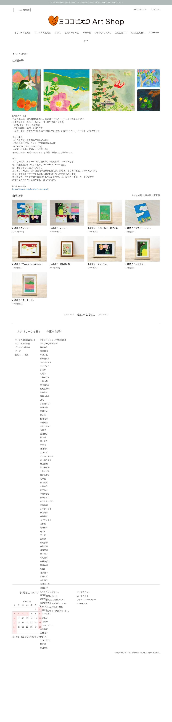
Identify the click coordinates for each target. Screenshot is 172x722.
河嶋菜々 (54, 392)
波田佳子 (54, 407)
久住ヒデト (55, 471)
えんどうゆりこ (57, 591)
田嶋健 (54, 539)
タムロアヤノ (56, 362)
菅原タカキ (55, 603)
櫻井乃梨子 (55, 475)
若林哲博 (54, 599)
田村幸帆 (54, 411)
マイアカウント (139, 9)
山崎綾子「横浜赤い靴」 (61, 264)
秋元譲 (54, 644)
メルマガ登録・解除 (59, 679)
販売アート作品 (72, 32)
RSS (89, 675)
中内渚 (54, 445)
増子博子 (54, 554)
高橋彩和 (54, 351)
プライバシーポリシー (96, 672)
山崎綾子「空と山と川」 (23, 300)
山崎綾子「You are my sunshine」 (27, 264)
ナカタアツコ (56, 640)
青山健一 (54, 622)
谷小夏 (54, 479)
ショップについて (103, 32)
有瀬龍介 (54, 573)
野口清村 (54, 449)
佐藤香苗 (54, 516)
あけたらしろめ (57, 501)
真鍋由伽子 (55, 396)
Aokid (53, 569)
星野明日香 (55, 359)
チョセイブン (56, 404)
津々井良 (54, 441)
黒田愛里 (54, 648)
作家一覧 (87, 32)
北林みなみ (55, 377)
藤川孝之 (54, 610)
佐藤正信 (54, 606)
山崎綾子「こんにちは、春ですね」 (103, 228)
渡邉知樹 (54, 565)
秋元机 (54, 415)
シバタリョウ (56, 509)
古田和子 (54, 434)
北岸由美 (54, 381)
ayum (53, 531)
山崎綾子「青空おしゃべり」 (138, 228)
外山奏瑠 (54, 464)
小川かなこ (55, 494)
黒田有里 (54, 528)
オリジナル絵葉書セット (25, 340)
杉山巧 (54, 437)
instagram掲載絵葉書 (60, 344)
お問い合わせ (56, 668)
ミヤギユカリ (56, 614)
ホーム (15, 54)
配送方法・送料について (61, 675)
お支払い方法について (60, 672)
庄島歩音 (54, 543)
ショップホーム (57, 664)
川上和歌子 (55, 467)
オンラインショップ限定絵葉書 (64, 340)
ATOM (95, 675)
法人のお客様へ (138, 32)
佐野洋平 (54, 546)
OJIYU (53, 370)
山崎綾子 (24, 54)
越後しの (54, 588)
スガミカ (54, 452)
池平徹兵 (54, 490)
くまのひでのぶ (57, 456)
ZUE (53, 400)
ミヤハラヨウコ (57, 625)
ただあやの (55, 389)
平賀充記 (54, 422)
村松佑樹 (54, 505)
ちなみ (54, 374)
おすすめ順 (137, 195)
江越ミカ (54, 576)
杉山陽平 (54, 513)
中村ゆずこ (55, 561)
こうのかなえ (56, 460)
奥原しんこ (55, 497)
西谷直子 (54, 618)
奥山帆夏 (54, 482)
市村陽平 (54, 633)
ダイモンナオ (56, 520)
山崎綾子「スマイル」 (97, 264)
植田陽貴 (54, 419)
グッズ (58, 32)
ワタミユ (54, 355)
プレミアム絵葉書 (42, 32)
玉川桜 (54, 430)
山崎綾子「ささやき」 (135, 264)
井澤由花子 (55, 385)
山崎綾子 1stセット (58, 228)
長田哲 (54, 595)
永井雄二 (54, 580)
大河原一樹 (55, 584)
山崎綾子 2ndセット (21, 228)
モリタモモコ (56, 426)
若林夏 (54, 524)
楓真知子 (54, 347)
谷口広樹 (54, 550)
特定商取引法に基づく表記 (62, 683)
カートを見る (92, 668)
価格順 (148, 195)
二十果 (54, 535)
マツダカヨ (55, 366)
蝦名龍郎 (54, 558)
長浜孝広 (54, 629)
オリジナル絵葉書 (22, 32)
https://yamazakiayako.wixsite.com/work (30, 189)
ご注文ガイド (121, 32)
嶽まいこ (54, 637)
